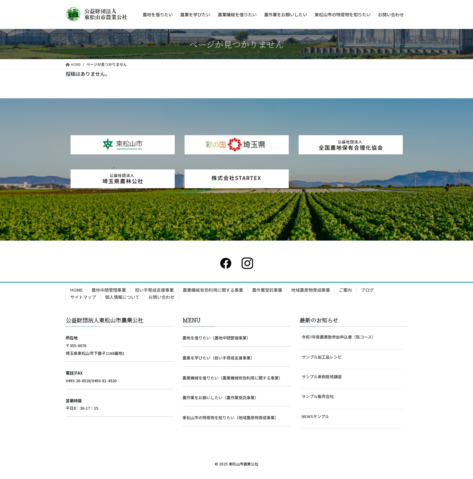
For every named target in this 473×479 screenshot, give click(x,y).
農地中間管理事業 (109, 290)
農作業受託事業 (267, 290)
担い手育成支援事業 (154, 290)
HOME (76, 290)
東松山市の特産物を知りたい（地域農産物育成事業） (230, 417)
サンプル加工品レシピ (322, 357)
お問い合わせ (161, 297)
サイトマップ (83, 297)
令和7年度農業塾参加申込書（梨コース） (339, 337)
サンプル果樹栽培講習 (322, 377)
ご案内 (345, 290)
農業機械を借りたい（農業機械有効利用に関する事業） (232, 378)
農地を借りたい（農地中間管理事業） (216, 338)
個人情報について (122, 297)
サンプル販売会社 (318, 396)
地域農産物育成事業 (310, 290)
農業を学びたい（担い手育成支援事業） (218, 358)
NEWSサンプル (315, 416)
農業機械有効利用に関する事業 (213, 290)
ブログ (367, 290)
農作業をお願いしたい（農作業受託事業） (220, 397)
